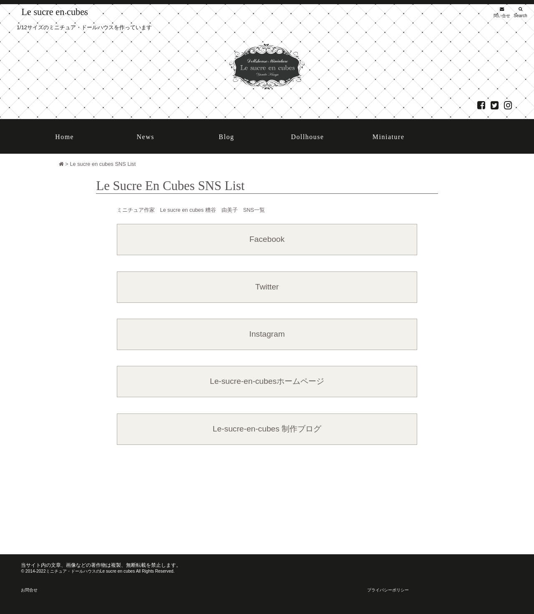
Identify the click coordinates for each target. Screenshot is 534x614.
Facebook (267, 239)
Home (64, 136)
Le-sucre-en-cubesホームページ (267, 381)
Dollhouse (307, 136)
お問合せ (29, 590)
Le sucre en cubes (54, 12)
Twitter (267, 286)
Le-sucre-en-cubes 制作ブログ (267, 428)
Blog (226, 136)
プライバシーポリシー (388, 590)
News (145, 136)
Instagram (267, 334)
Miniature (389, 136)
